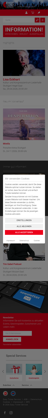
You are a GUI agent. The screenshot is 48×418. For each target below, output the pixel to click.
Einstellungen (24, 220)
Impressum (10, 241)
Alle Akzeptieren (24, 232)
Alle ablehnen (24, 226)
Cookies (37, 241)
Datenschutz (24, 241)
